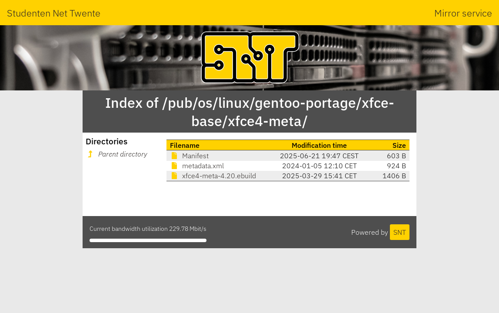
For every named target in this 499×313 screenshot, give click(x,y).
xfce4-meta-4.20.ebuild (213, 175)
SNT (399, 232)
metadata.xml (197, 165)
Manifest (189, 155)
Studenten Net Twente (53, 13)
